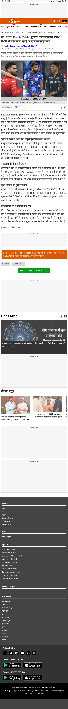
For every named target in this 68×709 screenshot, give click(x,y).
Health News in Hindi (9, 575)
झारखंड (4, 640)
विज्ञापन (4, 515)
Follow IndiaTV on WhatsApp (34, 270)
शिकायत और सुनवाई (8, 518)
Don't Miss (9, 316)
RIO (31, 694)
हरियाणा (4, 630)
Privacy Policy (33, 691)
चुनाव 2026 (10, 26)
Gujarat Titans (18, 264)
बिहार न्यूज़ (5, 611)
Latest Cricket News (11, 227)
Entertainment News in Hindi (12, 556)
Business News (7, 565)
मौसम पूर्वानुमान (6, 536)
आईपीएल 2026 (36, 26)
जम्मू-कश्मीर (5, 637)
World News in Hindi (9, 553)
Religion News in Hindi (10, 569)
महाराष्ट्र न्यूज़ (5, 617)
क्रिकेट (18, 33)
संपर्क (3, 508)
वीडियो (19, 26)
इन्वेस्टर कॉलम (6, 521)
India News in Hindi (9, 549)
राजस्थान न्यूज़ (6, 620)
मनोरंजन (53, 26)
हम (2, 512)
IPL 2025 (5, 264)
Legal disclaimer (19, 691)
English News (7, 525)
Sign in (64, 1)
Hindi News (5, 33)
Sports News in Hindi (9, 559)
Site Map (7, 691)
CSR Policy (45, 691)
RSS (25, 694)
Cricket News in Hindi (9, 562)
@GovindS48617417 (29, 46)
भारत (26, 26)
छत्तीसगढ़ (4, 633)
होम (2, 26)
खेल (59, 26)
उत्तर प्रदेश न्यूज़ (6, 601)
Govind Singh (15, 46)
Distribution (40, 694)
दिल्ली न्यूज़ (5, 604)
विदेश (45, 26)
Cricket (6, 256)
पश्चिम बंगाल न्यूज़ (7, 608)
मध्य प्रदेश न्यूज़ (6, 614)
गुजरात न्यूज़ (5, 624)
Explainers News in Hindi (11, 572)
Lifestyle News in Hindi (10, 578)
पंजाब (3, 627)
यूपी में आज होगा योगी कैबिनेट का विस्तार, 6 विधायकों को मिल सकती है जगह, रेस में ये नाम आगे (47, 401)
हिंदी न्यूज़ (14, 253)
